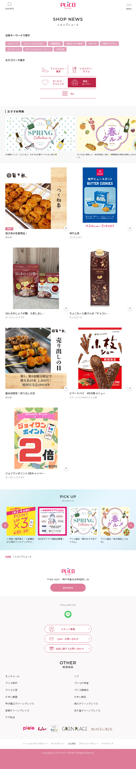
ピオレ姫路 (11, 696)
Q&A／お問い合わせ (68, 639)
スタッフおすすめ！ (34, 43)
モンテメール (12, 676)
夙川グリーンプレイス (86, 703)
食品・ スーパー (86, 82)
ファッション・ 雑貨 (58, 70)
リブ (76, 676)
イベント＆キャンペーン (38, 49)
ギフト (93, 43)
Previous (5, 525)
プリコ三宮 (11, 690)
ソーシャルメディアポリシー (35, 743)
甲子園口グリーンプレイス (19, 703)
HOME (8, 556)
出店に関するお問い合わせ (70, 648)
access (68, 588)
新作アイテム (110, 43)
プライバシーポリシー (88, 743)
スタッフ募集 (68, 629)
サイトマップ (107, 743)
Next (131, 525)
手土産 (61, 49)
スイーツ (13, 43)
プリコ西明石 (81, 690)
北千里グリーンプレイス (87, 710)
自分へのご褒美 (75, 43)
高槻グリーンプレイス (17, 710)
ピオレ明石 (80, 696)
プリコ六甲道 (81, 683)
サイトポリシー (58, 743)
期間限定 (56, 43)
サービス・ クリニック (58, 82)
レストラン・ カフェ (86, 70)
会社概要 (72, 743)
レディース (14, 49)
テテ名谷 (10, 717)
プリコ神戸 (11, 683)
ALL (72, 93)
